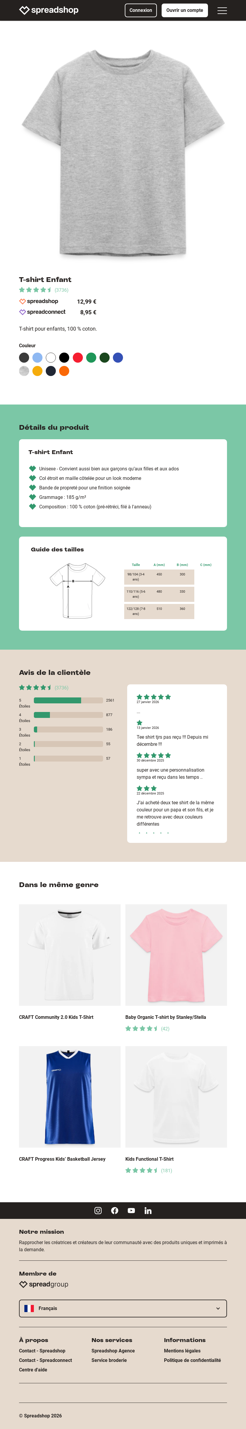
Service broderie (109, 1360)
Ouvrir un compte (184, 10)
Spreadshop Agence (113, 1351)
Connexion (141, 10)
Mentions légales (182, 1351)
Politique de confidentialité (192, 1360)
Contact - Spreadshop (42, 1351)
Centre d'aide (33, 1370)
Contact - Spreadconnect (45, 1360)
